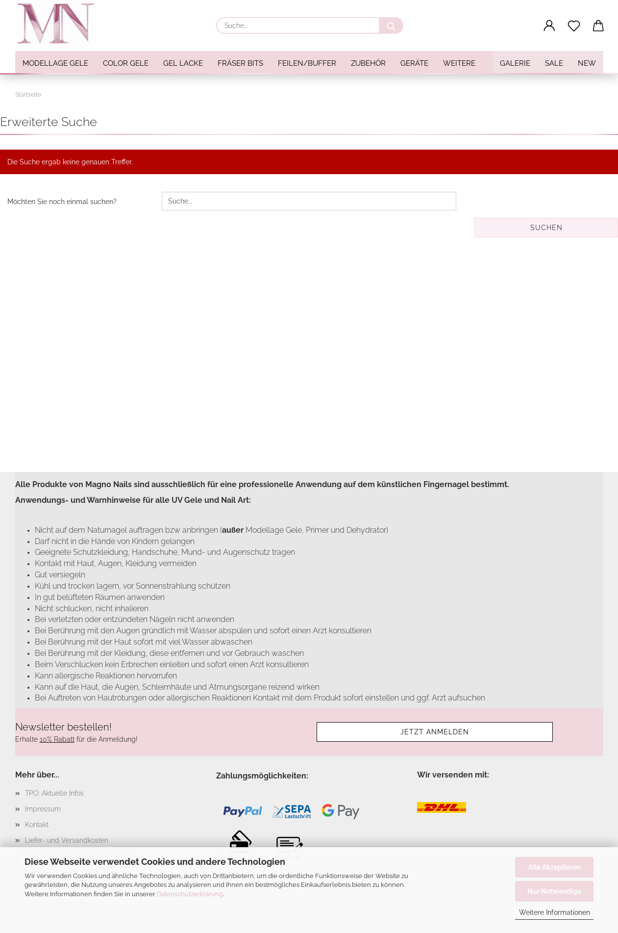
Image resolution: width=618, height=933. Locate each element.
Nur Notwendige (554, 891)
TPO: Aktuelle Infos (54, 793)
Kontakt (37, 825)
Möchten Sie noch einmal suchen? (62, 202)
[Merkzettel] (574, 26)
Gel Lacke (183, 63)
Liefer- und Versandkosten (66, 840)
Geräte (414, 63)
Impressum (43, 809)
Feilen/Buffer (307, 63)
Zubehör (368, 63)
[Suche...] (391, 25)
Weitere (459, 63)
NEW (587, 63)
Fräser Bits (240, 63)
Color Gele (125, 63)
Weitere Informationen (554, 912)
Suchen (546, 228)
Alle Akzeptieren (554, 867)
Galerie (515, 63)
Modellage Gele (55, 63)
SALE (554, 63)
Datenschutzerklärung (190, 894)
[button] (549, 26)
